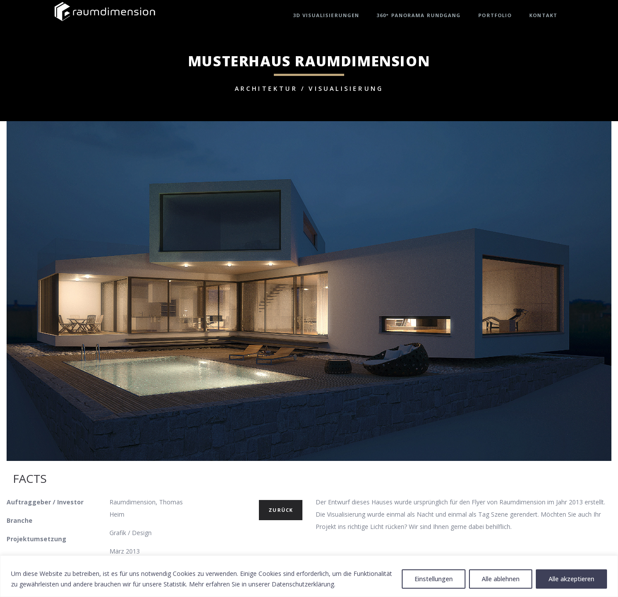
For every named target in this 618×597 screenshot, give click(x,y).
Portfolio (495, 15)
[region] (309, 576)
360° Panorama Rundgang (419, 15)
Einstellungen (433, 579)
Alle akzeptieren (571, 579)
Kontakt (543, 15)
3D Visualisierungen (326, 15)
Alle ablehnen (501, 579)
